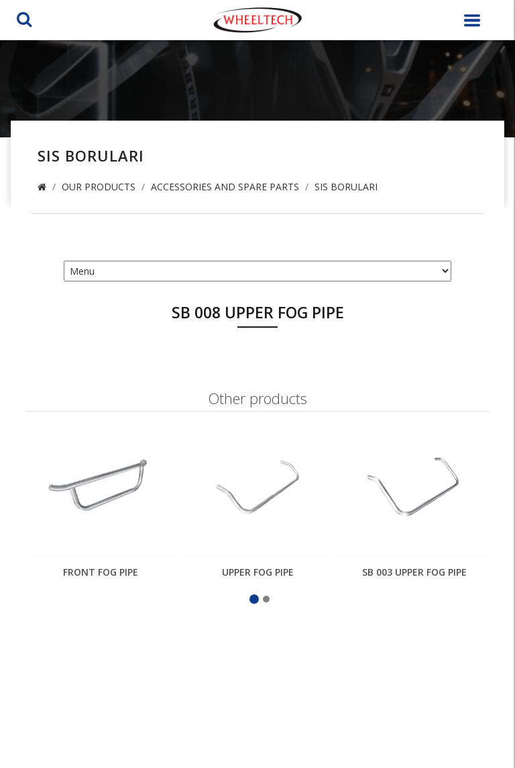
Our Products (98, 186)
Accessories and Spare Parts (225, 186)
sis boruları (346, 186)
